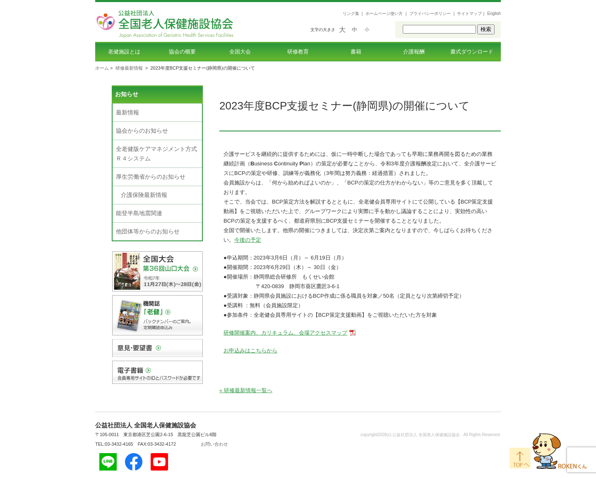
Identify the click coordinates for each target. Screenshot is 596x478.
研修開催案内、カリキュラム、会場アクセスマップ (285, 333)
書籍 (356, 52)
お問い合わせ (214, 444)
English (494, 13)
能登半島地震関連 (139, 213)
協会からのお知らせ (142, 130)
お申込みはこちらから (250, 350)
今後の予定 (247, 240)
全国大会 (240, 52)
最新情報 (127, 112)
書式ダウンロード (471, 52)
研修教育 (298, 52)
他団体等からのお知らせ (148, 231)
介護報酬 (414, 52)
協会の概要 (182, 52)
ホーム (102, 68)
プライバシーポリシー (430, 13)
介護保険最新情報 (144, 195)
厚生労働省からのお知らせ (150, 176)
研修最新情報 (129, 68)
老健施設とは (124, 52)
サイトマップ (469, 13)
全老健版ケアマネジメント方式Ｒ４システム (156, 154)
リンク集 (351, 13)
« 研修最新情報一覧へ (245, 390)
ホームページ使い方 (384, 13)
